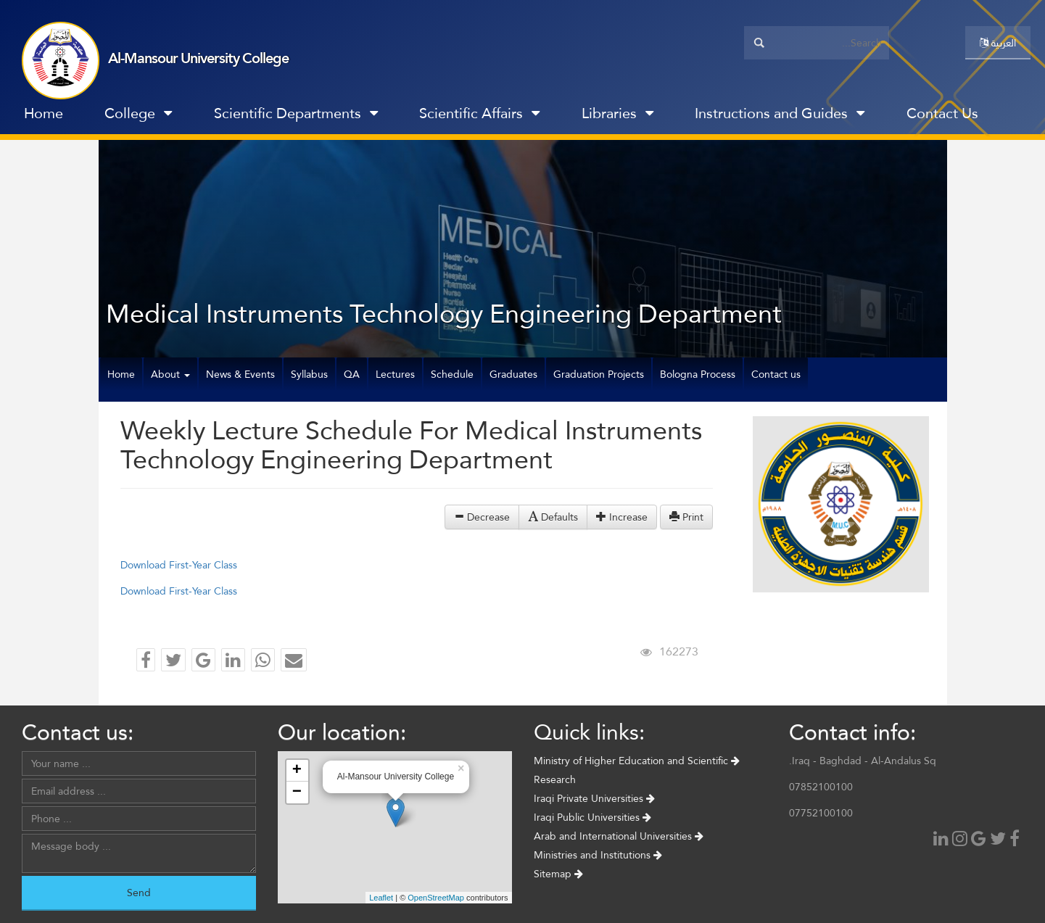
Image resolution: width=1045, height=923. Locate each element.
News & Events (240, 374)
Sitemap (558, 873)
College (138, 113)
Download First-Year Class (178, 564)
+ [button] (297, 771)
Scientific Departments (296, 113)
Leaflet (381, 897)
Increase (622, 517)
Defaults (553, 517)
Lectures (395, 374)
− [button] (297, 792)
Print (686, 517)
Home (43, 113)
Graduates (513, 374)
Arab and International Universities (618, 836)
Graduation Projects (598, 374)
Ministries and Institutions (598, 854)
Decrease (482, 517)
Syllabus (309, 374)
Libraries (617, 113)
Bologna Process (697, 374)
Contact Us (942, 113)
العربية (998, 42)
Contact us (776, 374)
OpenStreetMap (436, 897)
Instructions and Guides (779, 113)
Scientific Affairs (479, 113)
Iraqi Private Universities (594, 798)
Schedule (452, 374)
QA (352, 374)
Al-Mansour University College (198, 58)
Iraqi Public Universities (592, 817)
